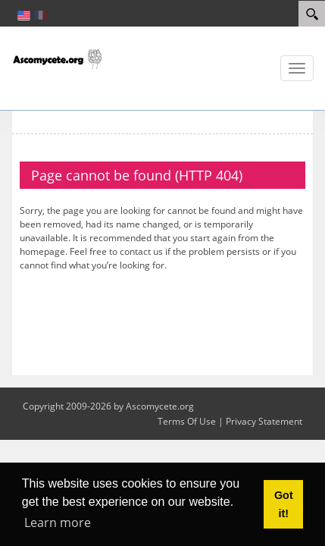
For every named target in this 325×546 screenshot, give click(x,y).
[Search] (311, 14)
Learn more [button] (57, 522)
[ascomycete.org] (56, 57)
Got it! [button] (283, 504)
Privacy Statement (264, 421)
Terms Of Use (187, 421)
